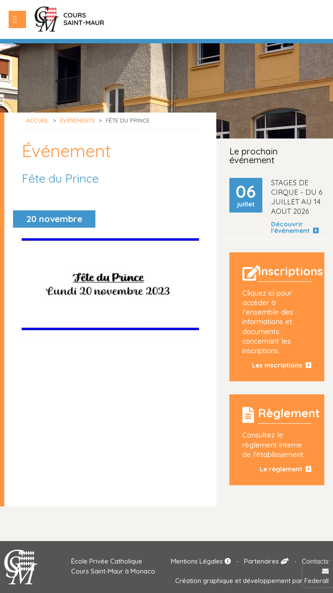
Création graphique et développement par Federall (252, 581)
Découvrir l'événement (295, 227)
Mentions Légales (201, 561)
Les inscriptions (281, 365)
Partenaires (266, 561)
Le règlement (285, 469)
